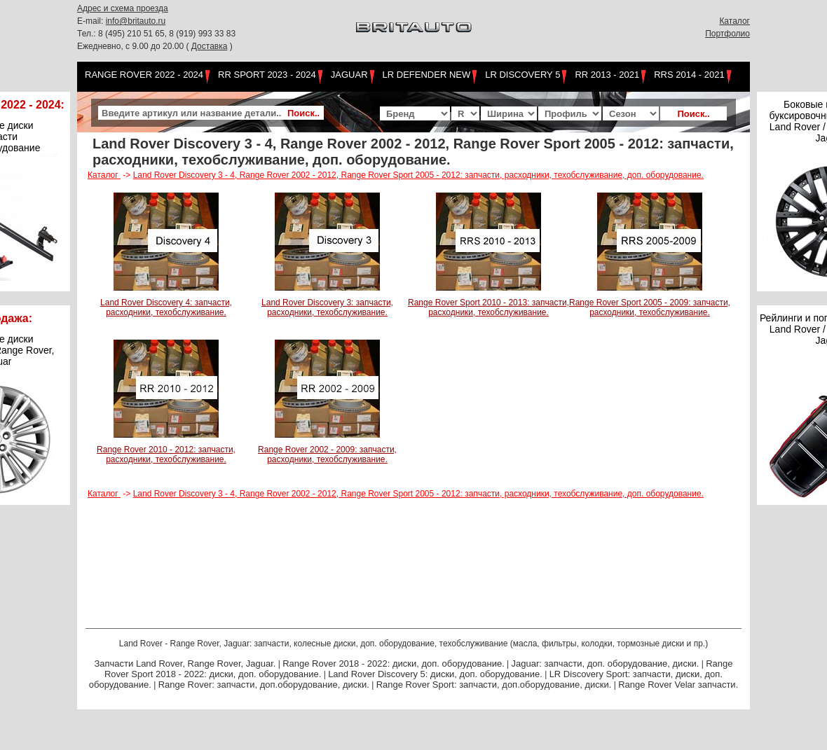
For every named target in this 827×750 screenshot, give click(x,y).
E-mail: (91, 21)
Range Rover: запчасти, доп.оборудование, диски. (263, 684)
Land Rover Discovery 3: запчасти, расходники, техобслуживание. (327, 307)
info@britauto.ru (136, 21)
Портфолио (727, 34)
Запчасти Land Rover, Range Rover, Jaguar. (184, 663)
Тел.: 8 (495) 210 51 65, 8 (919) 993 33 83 (156, 34)
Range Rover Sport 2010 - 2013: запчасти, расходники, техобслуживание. (488, 307)
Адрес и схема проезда (122, 8)
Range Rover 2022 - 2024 (144, 74)
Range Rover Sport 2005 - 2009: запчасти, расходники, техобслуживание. (649, 307)
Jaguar (349, 74)
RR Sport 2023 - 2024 (267, 74)
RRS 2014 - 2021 (689, 74)
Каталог (734, 21)
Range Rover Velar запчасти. (678, 684)
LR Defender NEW (427, 74)
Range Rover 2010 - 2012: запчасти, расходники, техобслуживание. (166, 454)
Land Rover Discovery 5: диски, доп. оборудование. (435, 674)
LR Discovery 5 (522, 74)
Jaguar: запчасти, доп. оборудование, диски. (605, 663)
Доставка (209, 46)
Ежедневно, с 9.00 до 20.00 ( (134, 46)
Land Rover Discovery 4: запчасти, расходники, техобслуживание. (166, 307)
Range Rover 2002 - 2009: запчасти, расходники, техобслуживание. (327, 454)
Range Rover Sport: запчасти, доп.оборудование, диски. (494, 684)
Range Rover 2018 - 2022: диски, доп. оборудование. (393, 663)
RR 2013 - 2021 (607, 74)
